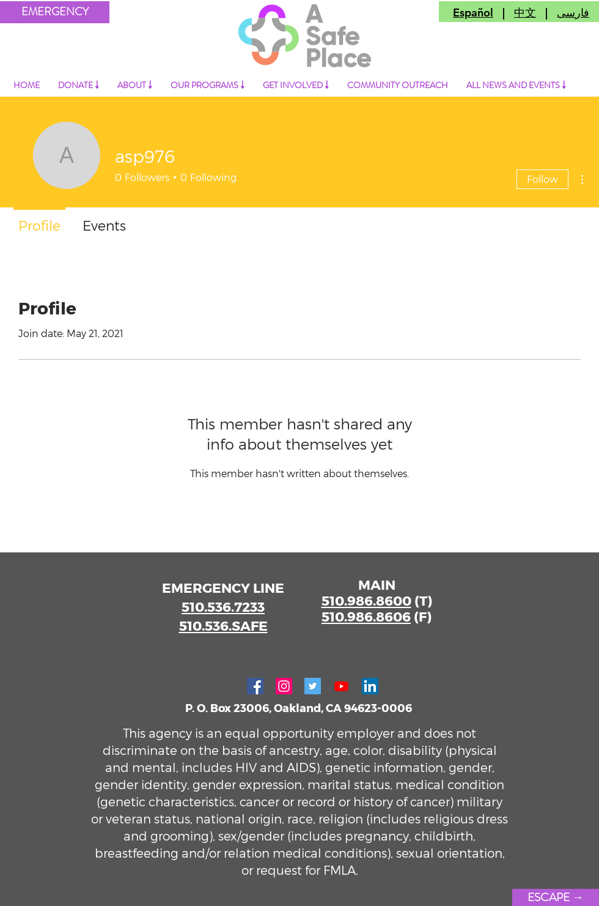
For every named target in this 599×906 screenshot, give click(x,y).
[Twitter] (312, 686)
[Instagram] (284, 686)
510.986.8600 (366, 600)
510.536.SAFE (223, 625)
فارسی (573, 13)
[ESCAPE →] (555, 897)
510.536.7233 (223, 606)
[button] (54, 12)
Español (473, 13)
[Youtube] (341, 686)
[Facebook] (255, 686)
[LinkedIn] (370, 686)
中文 (525, 13)
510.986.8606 (366, 616)
